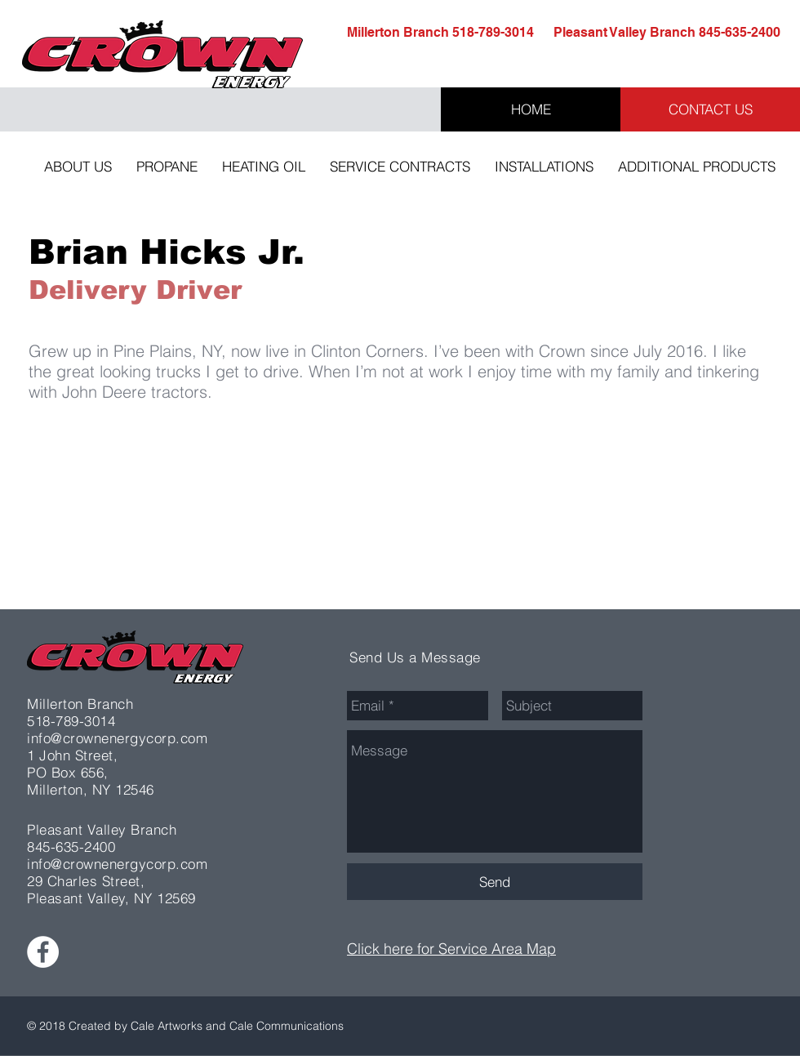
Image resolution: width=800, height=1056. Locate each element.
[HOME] (530, 109)
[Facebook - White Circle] (43, 952)
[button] (78, 166)
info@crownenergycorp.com (117, 737)
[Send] (494, 881)
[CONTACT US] (710, 109)
